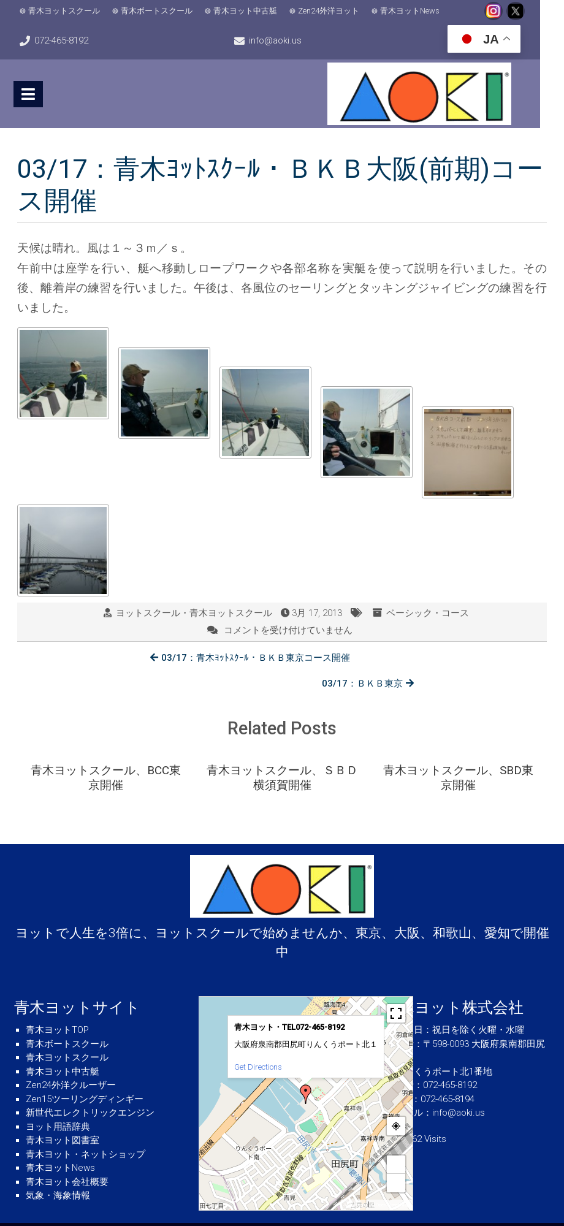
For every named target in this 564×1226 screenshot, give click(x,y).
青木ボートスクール (157, 10)
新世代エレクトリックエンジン (90, 1086)
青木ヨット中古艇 (246, 10)
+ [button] (396, 1138)
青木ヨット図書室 (62, 1113)
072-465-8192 (62, 40)
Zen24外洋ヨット (329, 10)
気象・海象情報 (58, 1169)
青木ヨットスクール (65, 10)
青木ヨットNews (410, 10)
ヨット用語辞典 (58, 1100)
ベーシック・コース (427, 613)
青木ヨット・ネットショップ (85, 1127)
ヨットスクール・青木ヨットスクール (194, 613)
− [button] (396, 1156)
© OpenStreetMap (390, 1178)
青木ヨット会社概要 (67, 1155)
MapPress (354, 1178)
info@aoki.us (287, 40)
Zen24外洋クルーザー (71, 1058)
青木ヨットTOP (57, 1003)
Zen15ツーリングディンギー (84, 1072)
